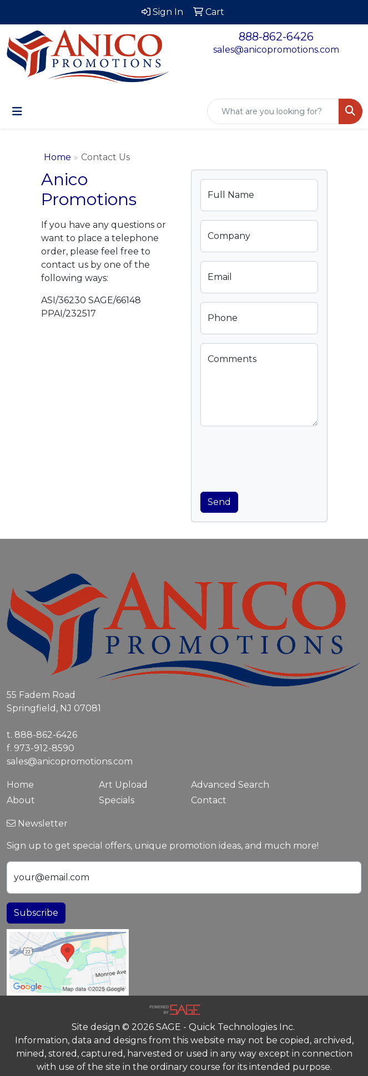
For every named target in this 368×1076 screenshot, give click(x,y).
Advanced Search (230, 784)
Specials (116, 800)
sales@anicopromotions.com (276, 49)
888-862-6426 (276, 36)
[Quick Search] (273, 111)
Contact (208, 800)
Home (57, 157)
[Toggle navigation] (17, 111)
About (21, 800)
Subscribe (36, 912)
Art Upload (123, 784)
